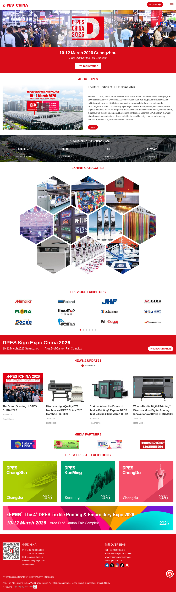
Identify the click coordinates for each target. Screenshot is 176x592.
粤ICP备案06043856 (23, 586)
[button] (80, 330)
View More (90, 365)
